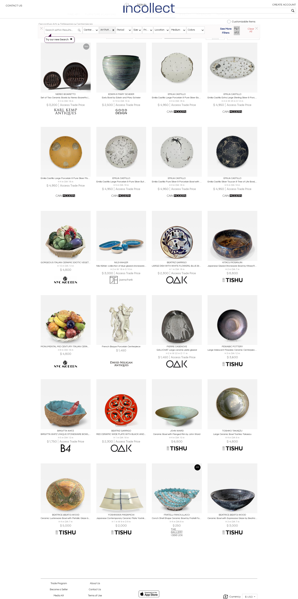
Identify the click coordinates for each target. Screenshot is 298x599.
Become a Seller (59, 589)
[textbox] (267, 10)
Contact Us (14, 6)
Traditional (119, 40)
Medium (175, 30)
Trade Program (59, 583)
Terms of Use (95, 595)
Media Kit (59, 595)
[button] (236, 5)
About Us (95, 583)
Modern (148, 40)
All (177, 40)
